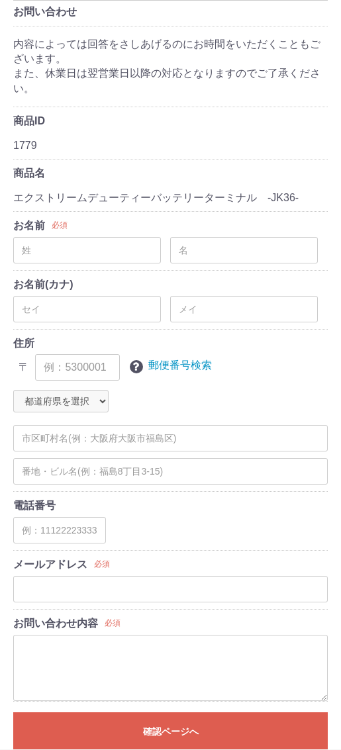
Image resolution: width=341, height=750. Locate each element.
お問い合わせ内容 (55, 623)
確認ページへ (171, 731)
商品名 (29, 173)
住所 (23, 343)
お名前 (29, 225)
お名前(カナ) (43, 284)
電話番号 (34, 505)
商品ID (29, 120)
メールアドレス (50, 564)
